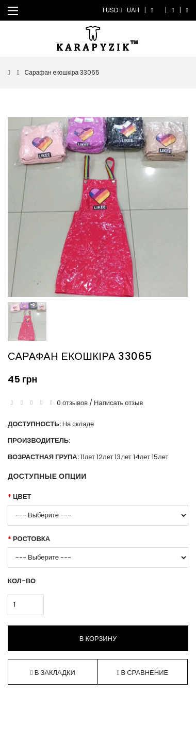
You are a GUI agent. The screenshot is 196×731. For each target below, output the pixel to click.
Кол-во (22, 581)
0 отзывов (72, 403)
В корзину (98, 638)
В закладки (52, 672)
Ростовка (31, 538)
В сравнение (142, 672)
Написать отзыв (118, 403)
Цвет (22, 496)
